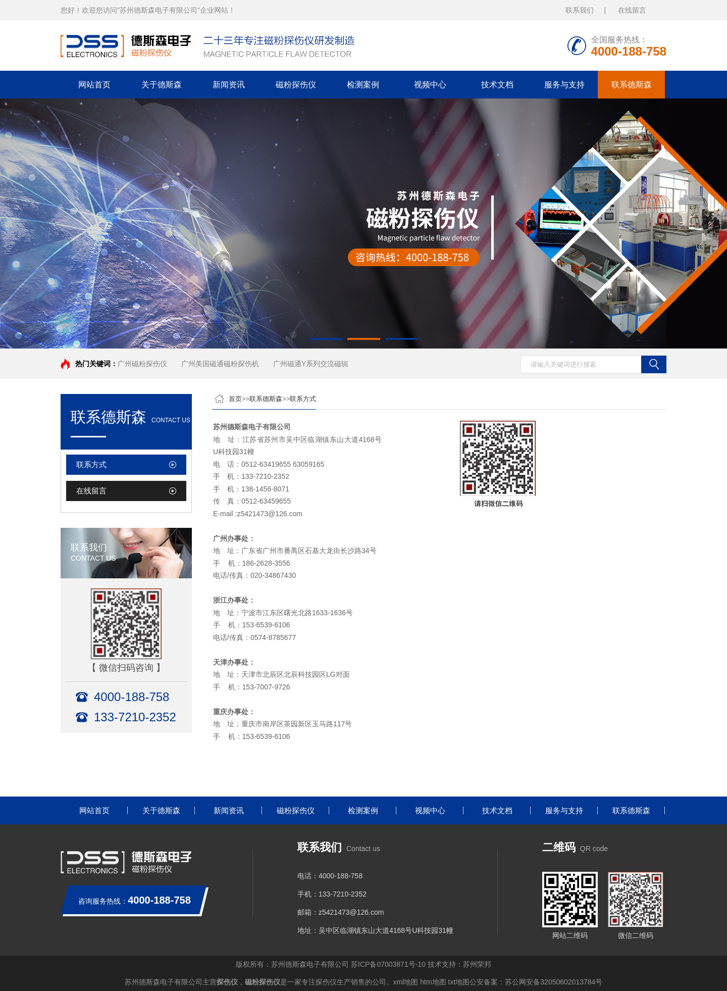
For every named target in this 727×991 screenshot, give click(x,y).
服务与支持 (564, 84)
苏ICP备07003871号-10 (388, 964)
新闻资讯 (229, 84)
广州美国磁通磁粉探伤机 (220, 364)
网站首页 (94, 84)
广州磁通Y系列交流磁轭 (310, 364)
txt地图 (459, 982)
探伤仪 (227, 982)
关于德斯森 (161, 84)
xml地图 (406, 982)
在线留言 (632, 10)
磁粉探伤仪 (296, 84)
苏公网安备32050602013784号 (553, 982)
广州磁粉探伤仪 (142, 364)
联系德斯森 (631, 84)
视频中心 (430, 84)
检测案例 (363, 84)
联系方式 (91, 464)
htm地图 (433, 982)
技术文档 (497, 84)
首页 (235, 399)
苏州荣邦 (477, 964)
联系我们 (579, 10)
